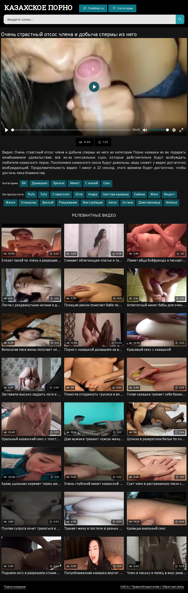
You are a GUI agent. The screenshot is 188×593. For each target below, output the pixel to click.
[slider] (71, 130)
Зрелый (47, 203)
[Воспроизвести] (6, 130)
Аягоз (112, 203)
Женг (154, 195)
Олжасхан (28, 203)
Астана (127, 203)
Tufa (43, 195)
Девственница (149, 203)
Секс (106, 183)
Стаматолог (61, 195)
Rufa (31, 195)
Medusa (171, 203)
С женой (91, 183)
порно (38, 7)
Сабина (139, 195)
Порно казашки (15, 587)
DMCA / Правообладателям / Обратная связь (152, 587)
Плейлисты (93, 8)
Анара (92, 195)
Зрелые (58, 183)
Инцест (169, 195)
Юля (78, 195)
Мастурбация (93, 203)
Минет (75, 183)
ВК (24, 183)
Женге (10, 203)
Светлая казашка (116, 195)
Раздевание (68, 203)
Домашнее (39, 183)
